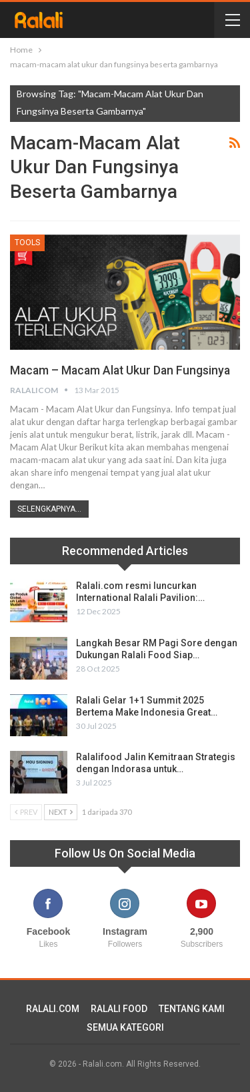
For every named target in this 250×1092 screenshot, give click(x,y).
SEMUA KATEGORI (125, 1027)
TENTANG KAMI (192, 1008)
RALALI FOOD (119, 1008)
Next (61, 812)
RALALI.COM (52, 1008)
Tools (27, 242)
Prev (26, 812)
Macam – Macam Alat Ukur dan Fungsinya (120, 370)
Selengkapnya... (49, 509)
